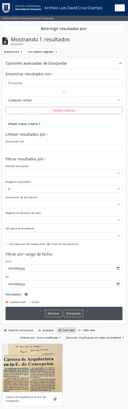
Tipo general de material (20, 228)
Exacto (35, 302)
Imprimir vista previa (18, 330)
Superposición (17, 302)
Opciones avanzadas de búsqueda (36, 63)
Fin (7, 276)
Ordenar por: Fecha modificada (39, 337)
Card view (66, 330)
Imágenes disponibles (18, 181)
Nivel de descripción (17, 166)
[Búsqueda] (64, 83)
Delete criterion (64, 110)
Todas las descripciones (65, 244)
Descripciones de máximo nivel (27, 244)
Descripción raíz (15, 141)
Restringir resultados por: (64, 28)
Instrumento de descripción (21, 197)
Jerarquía (46, 330)
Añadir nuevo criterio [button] (23, 124)
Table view (86, 330)
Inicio (8, 261)
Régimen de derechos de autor (23, 213)
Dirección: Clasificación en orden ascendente (94, 337)
